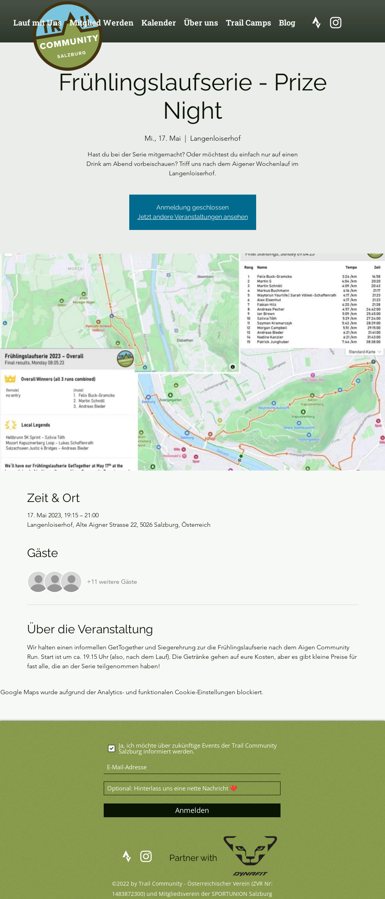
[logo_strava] (316, 22)
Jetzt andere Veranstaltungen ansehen (193, 217)
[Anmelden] (192, 810)
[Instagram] (335, 22)
